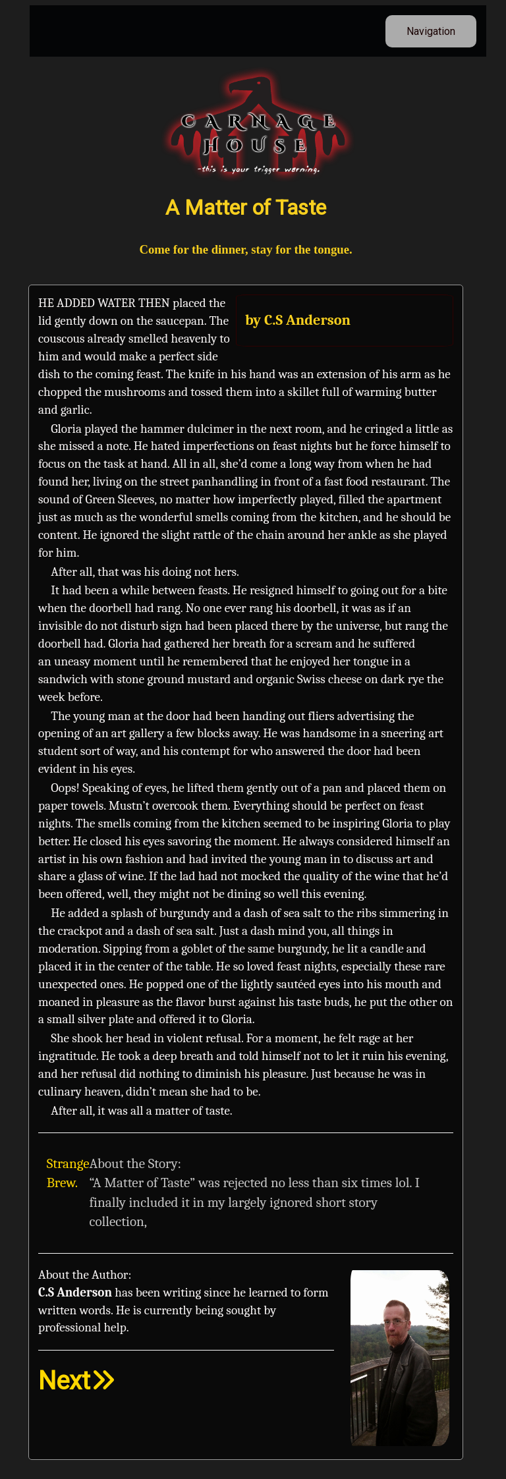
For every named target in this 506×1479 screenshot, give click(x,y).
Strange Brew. (68, 1173)
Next (76, 1380)
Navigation (431, 31)
